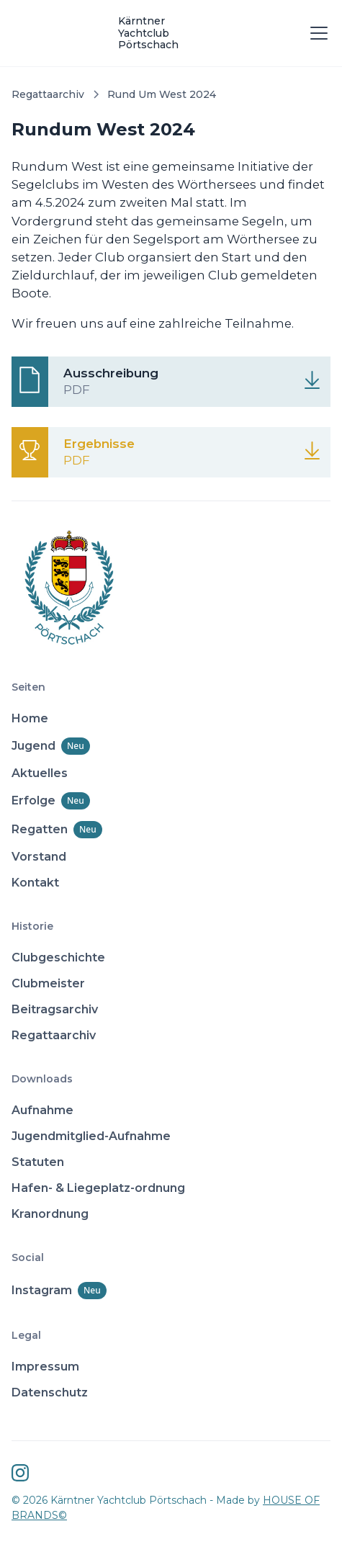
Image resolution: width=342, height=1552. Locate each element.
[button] (316, 33)
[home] (157, 33)
